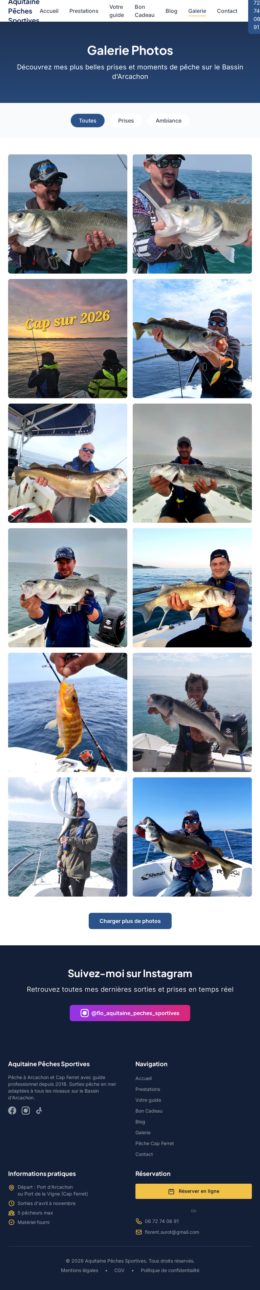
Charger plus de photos (130, 921)
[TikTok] (39, 1110)
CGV (119, 1270)
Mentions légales (80, 1270)
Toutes (87, 120)
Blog (171, 10)
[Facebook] (12, 1110)
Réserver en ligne (193, 1191)
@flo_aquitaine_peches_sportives (130, 1013)
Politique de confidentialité (169, 1270)
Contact (227, 10)
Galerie (197, 11)
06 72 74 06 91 (157, 1221)
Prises (126, 120)
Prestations (84, 10)
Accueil (49, 10)
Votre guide (116, 10)
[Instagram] (26, 1110)
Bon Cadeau (145, 10)
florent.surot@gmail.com (167, 1232)
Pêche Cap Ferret (154, 1143)
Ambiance (168, 120)
